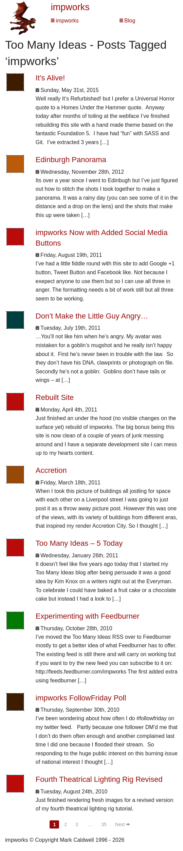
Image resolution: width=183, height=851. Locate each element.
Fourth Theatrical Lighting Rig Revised (99, 779)
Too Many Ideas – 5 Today (79, 543)
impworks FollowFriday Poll (81, 698)
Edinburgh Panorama (71, 159)
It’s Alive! (50, 78)
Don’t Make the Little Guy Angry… (92, 316)
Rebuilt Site (55, 397)
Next (122, 824)
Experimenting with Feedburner (88, 616)
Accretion (51, 470)
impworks (70, 7)
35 (104, 824)
